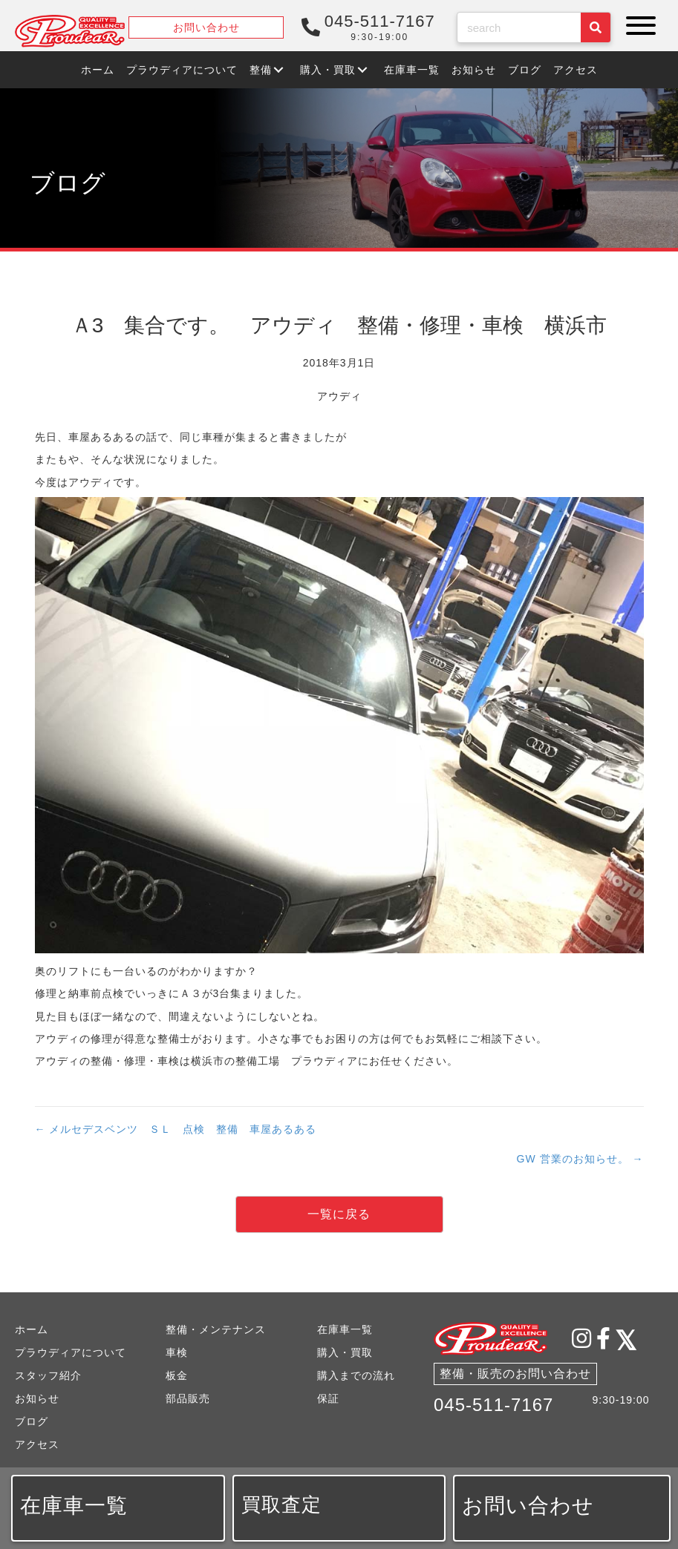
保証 (328, 1398)
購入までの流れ (356, 1375)
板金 (177, 1375)
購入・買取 (345, 1352)
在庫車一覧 (345, 1329)
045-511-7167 (493, 1405)
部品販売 (188, 1398)
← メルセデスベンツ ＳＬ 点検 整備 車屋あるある (176, 1129)
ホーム (31, 1329)
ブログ (31, 1421)
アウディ (339, 396)
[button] (637, 25)
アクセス (37, 1444)
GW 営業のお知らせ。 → (580, 1159)
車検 (177, 1352)
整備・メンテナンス (216, 1329)
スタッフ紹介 (48, 1375)
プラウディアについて (70, 1352)
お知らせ (37, 1398)
